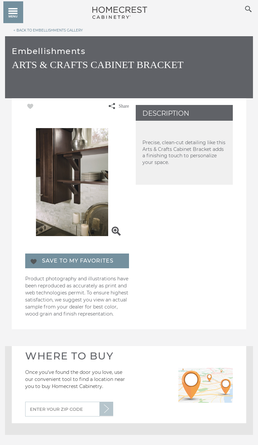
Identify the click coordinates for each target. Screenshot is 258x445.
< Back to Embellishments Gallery (48, 30)
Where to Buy (69, 356)
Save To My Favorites (78, 261)
